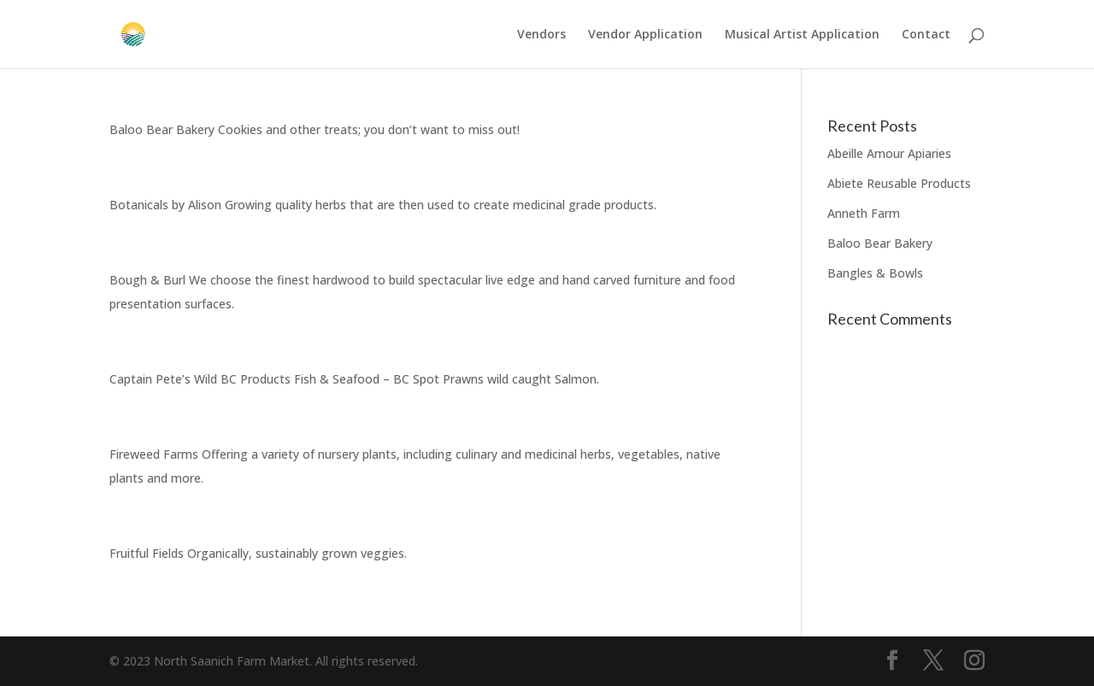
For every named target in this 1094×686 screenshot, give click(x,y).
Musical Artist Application (802, 35)
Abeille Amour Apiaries (889, 153)
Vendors (541, 35)
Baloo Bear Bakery (879, 243)
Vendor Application (645, 35)
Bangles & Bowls (875, 273)
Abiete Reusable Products (899, 183)
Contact (926, 35)
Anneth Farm (863, 213)
